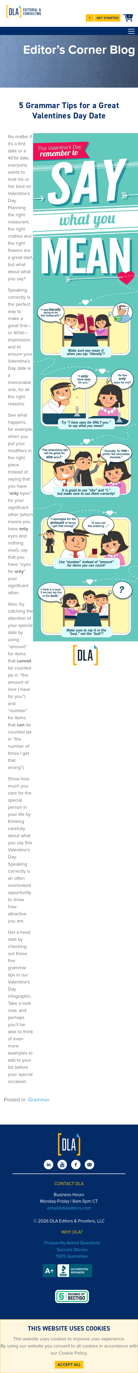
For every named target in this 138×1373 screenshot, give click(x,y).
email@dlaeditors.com (69, 1208)
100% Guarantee (72, 1256)
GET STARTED (108, 18)
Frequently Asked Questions (72, 1243)
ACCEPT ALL (69, 1364)
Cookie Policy (72, 1353)
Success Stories (72, 1249)
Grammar (39, 1100)
